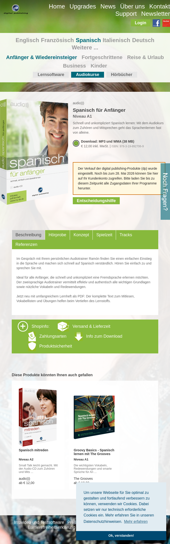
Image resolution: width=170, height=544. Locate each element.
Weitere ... (85, 47)
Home (57, 6)
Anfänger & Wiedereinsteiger (41, 57)
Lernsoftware (51, 74)
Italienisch (116, 40)
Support (126, 13)
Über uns (132, 6)
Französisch (57, 40)
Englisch (27, 40)
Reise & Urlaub (145, 57)
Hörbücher (121, 74)
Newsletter (155, 13)
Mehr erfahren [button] (136, 522)
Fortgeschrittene (102, 57)
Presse (74, 522)
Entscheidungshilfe (96, 200)
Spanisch (88, 40)
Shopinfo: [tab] (70, 336)
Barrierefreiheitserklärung (51, 527)
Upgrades (83, 6)
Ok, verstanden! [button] (121, 535)
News (108, 6)
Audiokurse (87, 74)
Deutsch (143, 40)
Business (74, 66)
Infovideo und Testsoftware (39, 522)
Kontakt (159, 6)
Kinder (99, 66)
